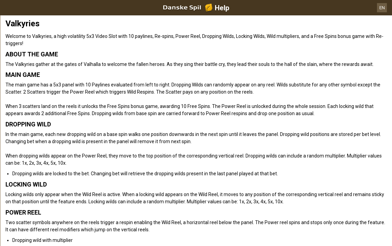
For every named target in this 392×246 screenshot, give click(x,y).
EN (382, 7)
